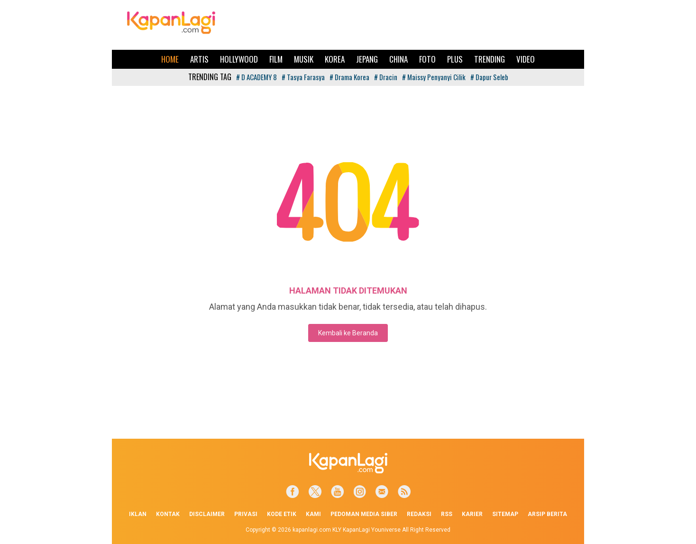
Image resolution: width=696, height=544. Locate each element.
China (398, 59)
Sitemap (505, 514)
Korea (335, 59)
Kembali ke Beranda (348, 333)
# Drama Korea (349, 77)
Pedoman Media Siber (363, 514)
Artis (199, 59)
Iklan (138, 514)
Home (170, 59)
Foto (427, 59)
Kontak (168, 514)
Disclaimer (207, 514)
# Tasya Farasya (303, 77)
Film (276, 59)
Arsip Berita (547, 514)
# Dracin (385, 77)
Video (525, 59)
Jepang (367, 59)
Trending (489, 59)
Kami (313, 514)
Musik (303, 59)
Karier (472, 514)
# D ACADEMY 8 (256, 77)
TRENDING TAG (209, 77)
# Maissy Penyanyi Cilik (434, 77)
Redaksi (419, 514)
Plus (455, 59)
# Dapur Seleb (489, 77)
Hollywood (239, 59)
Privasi (245, 514)
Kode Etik (281, 514)
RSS (446, 514)
